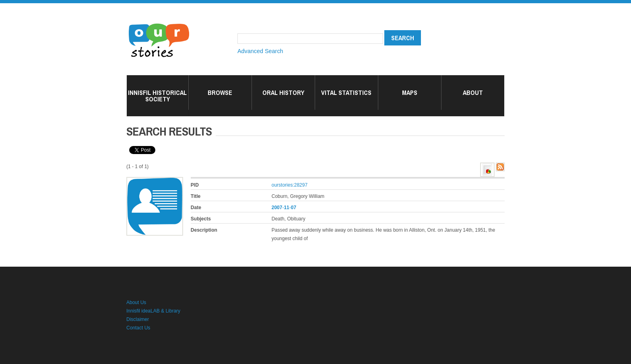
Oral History (283, 92)
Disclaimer (137, 319)
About (473, 92)
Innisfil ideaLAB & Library (153, 311)
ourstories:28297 (289, 185)
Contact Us (138, 328)
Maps (409, 92)
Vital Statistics (346, 92)
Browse (220, 92)
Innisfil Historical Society (157, 95)
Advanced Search (260, 51)
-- (284, 207)
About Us (136, 302)
